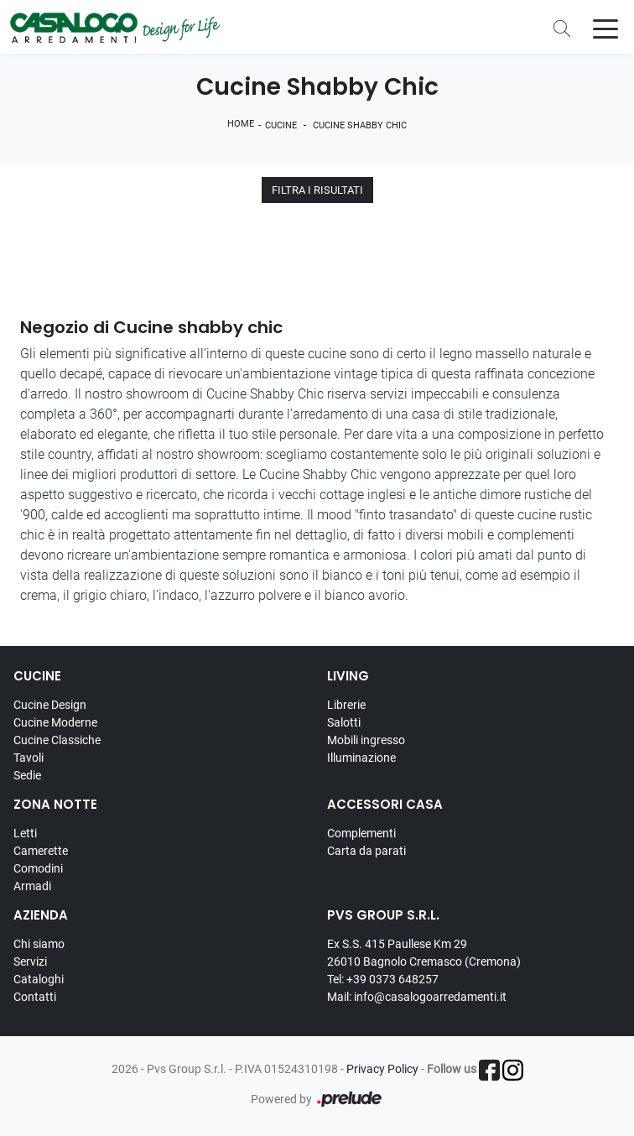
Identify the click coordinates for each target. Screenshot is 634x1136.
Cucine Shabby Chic (360, 125)
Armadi (32, 886)
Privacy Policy (382, 1069)
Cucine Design (49, 704)
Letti (25, 833)
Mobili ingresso (366, 740)
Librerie (346, 704)
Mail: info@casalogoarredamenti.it (417, 996)
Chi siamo (39, 944)
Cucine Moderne (55, 722)
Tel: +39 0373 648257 (383, 979)
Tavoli (28, 757)
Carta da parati (366, 850)
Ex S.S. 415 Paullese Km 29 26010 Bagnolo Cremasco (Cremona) (424, 952)
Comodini (38, 868)
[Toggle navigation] (605, 27)
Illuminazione (361, 757)
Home (240, 123)
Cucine (281, 125)
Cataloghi (38, 979)
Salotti (344, 722)
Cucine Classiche (57, 740)
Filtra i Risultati (317, 190)
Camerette (40, 850)
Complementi (361, 833)
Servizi (30, 961)
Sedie (27, 775)
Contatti (34, 996)
